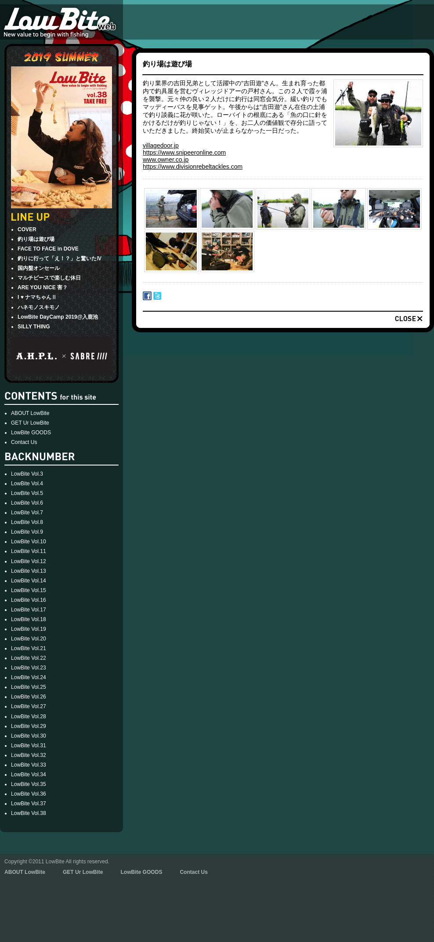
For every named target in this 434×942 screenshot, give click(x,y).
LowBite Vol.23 (28, 668)
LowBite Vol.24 (28, 677)
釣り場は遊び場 (36, 239)
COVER (27, 229)
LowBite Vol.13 (28, 571)
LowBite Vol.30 (28, 736)
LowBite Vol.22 (28, 658)
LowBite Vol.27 (28, 706)
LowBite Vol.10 (28, 541)
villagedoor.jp (161, 145)
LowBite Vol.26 (28, 697)
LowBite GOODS (31, 432)
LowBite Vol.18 (28, 619)
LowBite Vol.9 (27, 532)
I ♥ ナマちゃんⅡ (37, 297)
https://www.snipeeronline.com (184, 152)
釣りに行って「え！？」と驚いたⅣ (60, 258)
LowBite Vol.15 (28, 590)
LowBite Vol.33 (28, 765)
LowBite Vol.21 (28, 648)
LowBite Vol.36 (28, 794)
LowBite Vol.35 (28, 784)
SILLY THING (34, 327)
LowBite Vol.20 (28, 639)
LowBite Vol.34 (28, 774)
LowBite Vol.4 (27, 483)
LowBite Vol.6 (27, 503)
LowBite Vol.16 (28, 600)
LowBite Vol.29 (28, 726)
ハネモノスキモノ (39, 307)
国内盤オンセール (39, 268)
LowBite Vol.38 (28, 813)
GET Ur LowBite (30, 423)
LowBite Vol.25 (28, 687)
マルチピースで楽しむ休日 (49, 278)
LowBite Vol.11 (28, 551)
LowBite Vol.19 (28, 629)
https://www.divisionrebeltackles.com (192, 166)
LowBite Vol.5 (27, 493)
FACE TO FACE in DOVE (48, 249)
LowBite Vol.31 (28, 745)
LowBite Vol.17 (28, 610)
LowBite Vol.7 (27, 512)
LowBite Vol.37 (28, 803)
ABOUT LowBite (30, 413)
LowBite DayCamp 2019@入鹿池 (58, 317)
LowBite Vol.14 (28, 581)
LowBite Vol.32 (28, 755)
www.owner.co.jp (165, 159)
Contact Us (24, 442)
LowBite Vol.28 (28, 716)
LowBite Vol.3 (27, 474)
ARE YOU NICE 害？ (43, 287)
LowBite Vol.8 (27, 522)
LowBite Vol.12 (28, 561)
